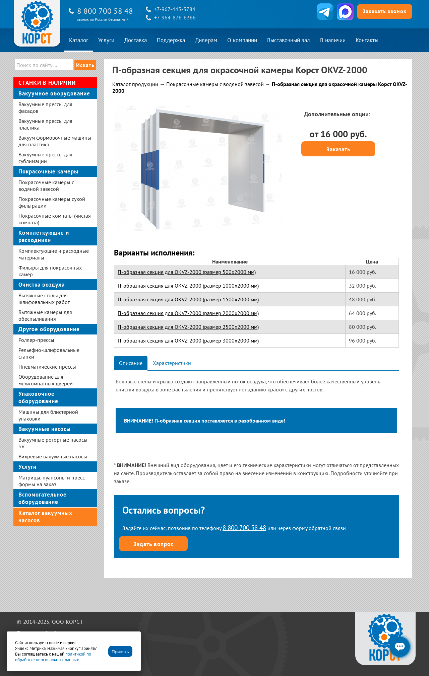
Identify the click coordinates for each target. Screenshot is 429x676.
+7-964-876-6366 (175, 17)
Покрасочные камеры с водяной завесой (215, 84)
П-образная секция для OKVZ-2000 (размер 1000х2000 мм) (188, 285)
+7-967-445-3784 (174, 9)
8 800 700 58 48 (105, 11)
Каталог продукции (135, 84)
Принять (120, 651)
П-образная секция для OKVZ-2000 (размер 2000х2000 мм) (188, 313)
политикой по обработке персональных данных (53, 657)
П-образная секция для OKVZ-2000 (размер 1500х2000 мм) (188, 299)
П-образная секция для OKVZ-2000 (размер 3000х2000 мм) (188, 340)
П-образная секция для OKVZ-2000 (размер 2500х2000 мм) (188, 326)
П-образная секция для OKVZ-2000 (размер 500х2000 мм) (187, 272)
